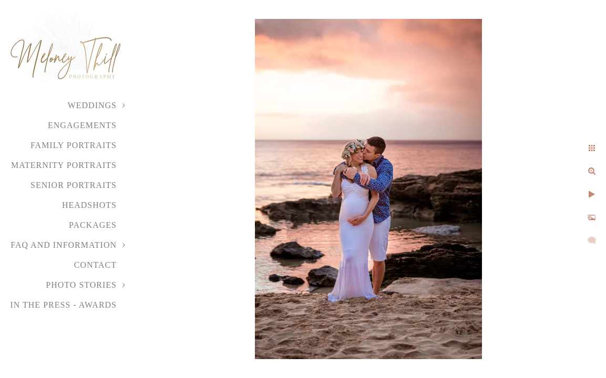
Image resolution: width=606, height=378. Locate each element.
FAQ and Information (64, 244)
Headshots (89, 205)
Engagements (82, 125)
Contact (95, 264)
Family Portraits (73, 145)
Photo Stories (81, 284)
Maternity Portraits (64, 165)
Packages (93, 224)
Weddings (92, 105)
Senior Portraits (73, 185)
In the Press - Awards (63, 304)
